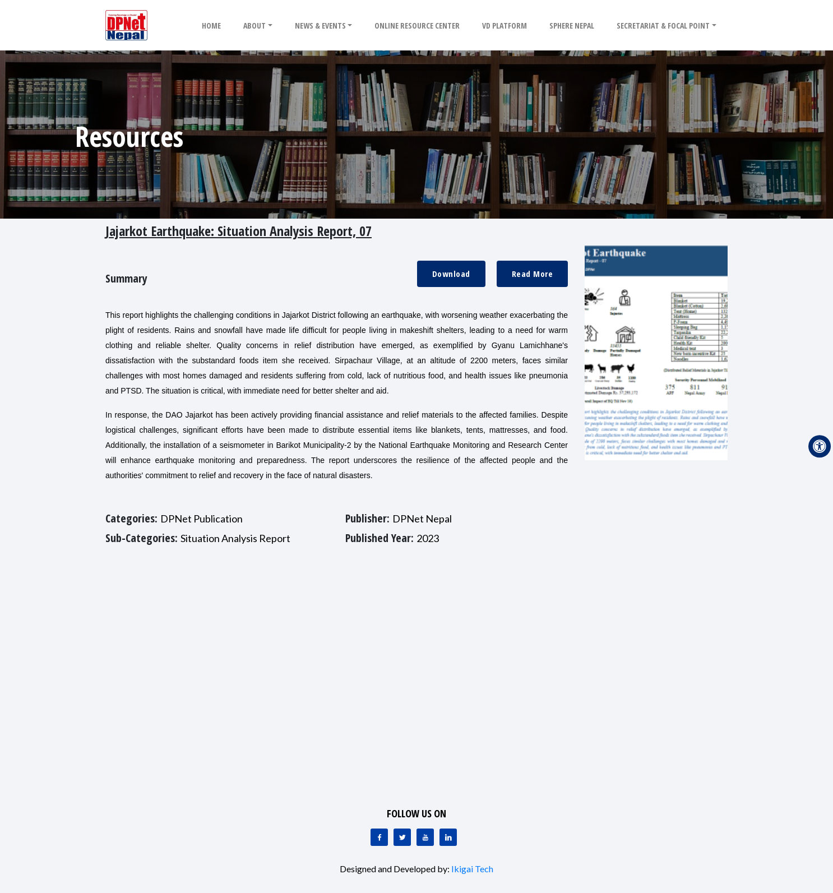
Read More (532, 273)
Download (451, 273)
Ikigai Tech (472, 868)
